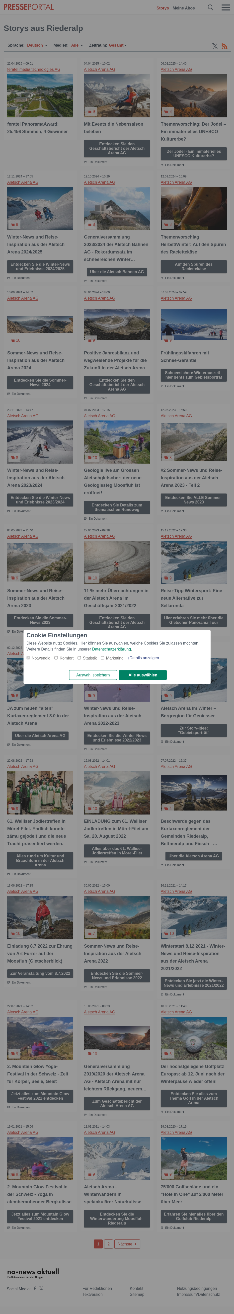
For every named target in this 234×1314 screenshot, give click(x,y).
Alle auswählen (143, 675)
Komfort (67, 658)
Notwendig (41, 658)
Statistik (90, 658)
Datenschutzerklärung (111, 649)
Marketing (115, 658)
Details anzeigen (144, 658)
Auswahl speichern (93, 675)
